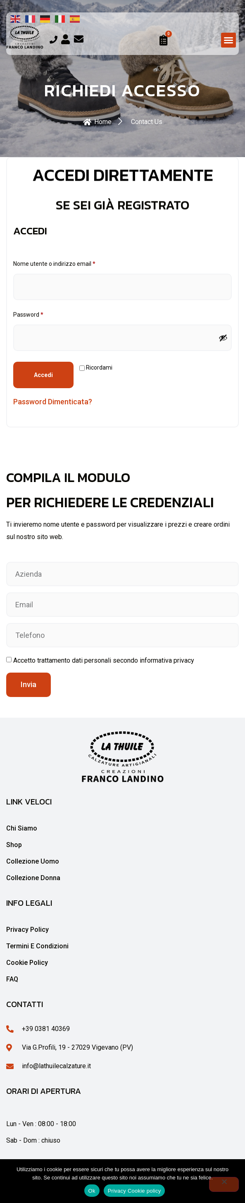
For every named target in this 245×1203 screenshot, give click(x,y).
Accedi (43, 375)
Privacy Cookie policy (134, 1191)
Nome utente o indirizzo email (66, 262)
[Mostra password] (223, 337)
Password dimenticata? (52, 401)
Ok (91, 1191)
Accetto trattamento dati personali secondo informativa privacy (103, 660)
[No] (224, 1184)
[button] (228, 40)
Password (40, 313)
